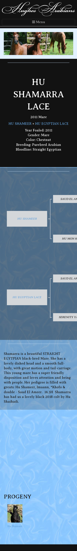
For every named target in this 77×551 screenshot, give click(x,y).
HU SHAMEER (20, 124)
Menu (38, 22)
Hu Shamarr (14, 516)
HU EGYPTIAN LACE (52, 124)
